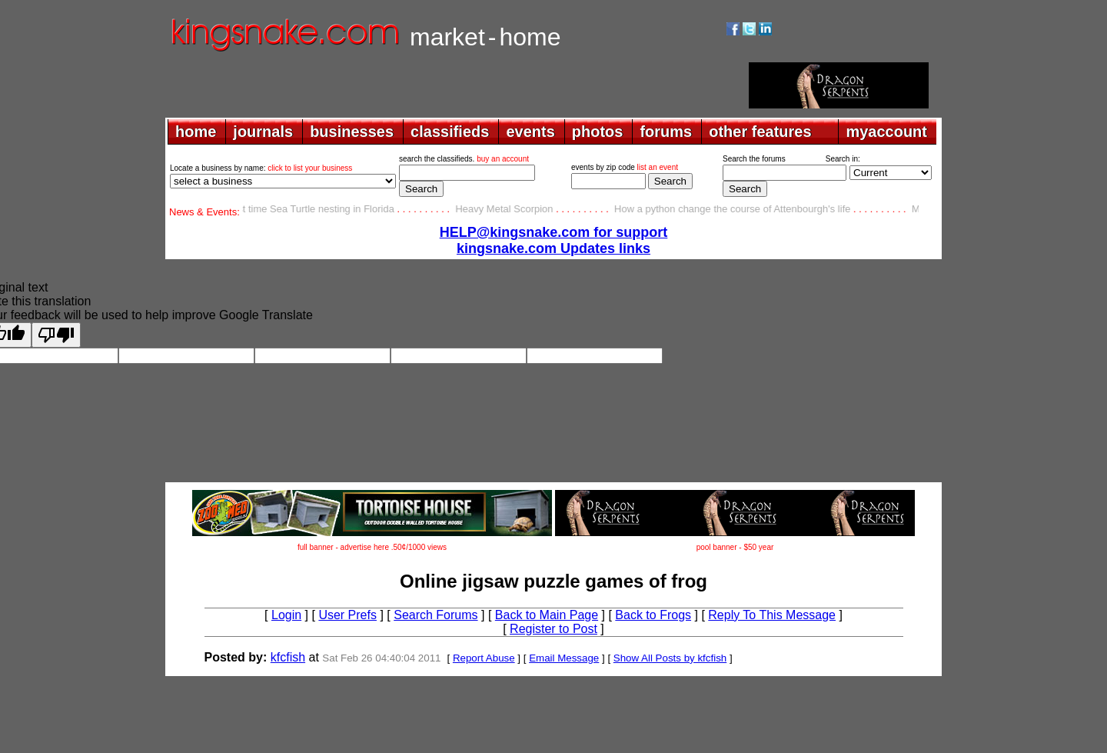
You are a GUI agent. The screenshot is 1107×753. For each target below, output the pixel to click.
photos (597, 131)
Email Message (564, 658)
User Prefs (347, 614)
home (195, 131)
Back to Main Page (546, 614)
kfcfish (288, 657)
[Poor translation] (56, 335)
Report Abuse (484, 658)
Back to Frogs (653, 614)
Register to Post (553, 628)
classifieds (450, 131)
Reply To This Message (772, 614)
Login (286, 614)
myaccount (886, 131)
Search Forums (435, 614)
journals (263, 131)
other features (760, 131)
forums (666, 131)
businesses (352, 131)
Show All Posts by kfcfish (669, 658)
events (530, 131)
